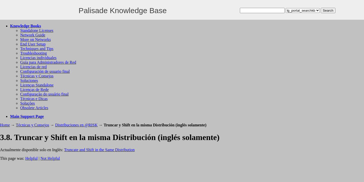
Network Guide (32, 35)
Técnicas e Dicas (34, 99)
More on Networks (35, 39)
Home (5, 125)
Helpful (31, 158)
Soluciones (29, 80)
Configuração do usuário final (44, 94)
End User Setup (33, 44)
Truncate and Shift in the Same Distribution (99, 150)
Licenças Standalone (37, 85)
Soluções (27, 103)
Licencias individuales (38, 58)
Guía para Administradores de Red (48, 62)
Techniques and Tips (36, 49)
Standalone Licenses (36, 30)
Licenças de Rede (34, 89)
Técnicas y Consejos (37, 76)
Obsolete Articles (34, 108)
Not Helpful (50, 158)
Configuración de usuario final (45, 71)
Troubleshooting (33, 53)
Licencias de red (33, 67)
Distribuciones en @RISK (76, 125)
